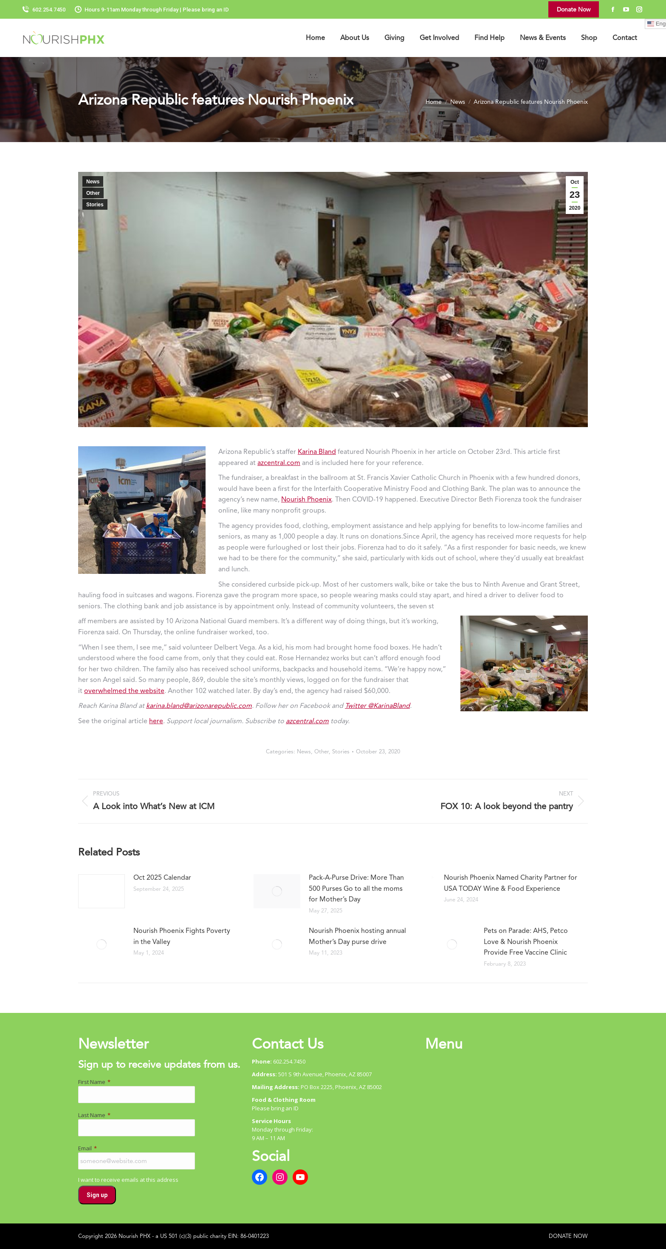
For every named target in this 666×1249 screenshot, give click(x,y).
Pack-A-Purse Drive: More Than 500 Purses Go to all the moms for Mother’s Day (356, 888)
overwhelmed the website (124, 691)
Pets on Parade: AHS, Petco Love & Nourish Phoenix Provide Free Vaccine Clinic (526, 941)
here (156, 721)
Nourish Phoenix (306, 499)
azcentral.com (278, 463)
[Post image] (101, 891)
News (92, 182)
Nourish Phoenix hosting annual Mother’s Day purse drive (357, 936)
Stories (95, 205)
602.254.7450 (43, 10)
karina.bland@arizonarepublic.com (199, 705)
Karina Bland (317, 452)
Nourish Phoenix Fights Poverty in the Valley (181, 936)
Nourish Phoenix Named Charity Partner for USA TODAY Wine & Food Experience (510, 883)
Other (93, 193)
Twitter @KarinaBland (377, 705)
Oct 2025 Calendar (162, 877)
